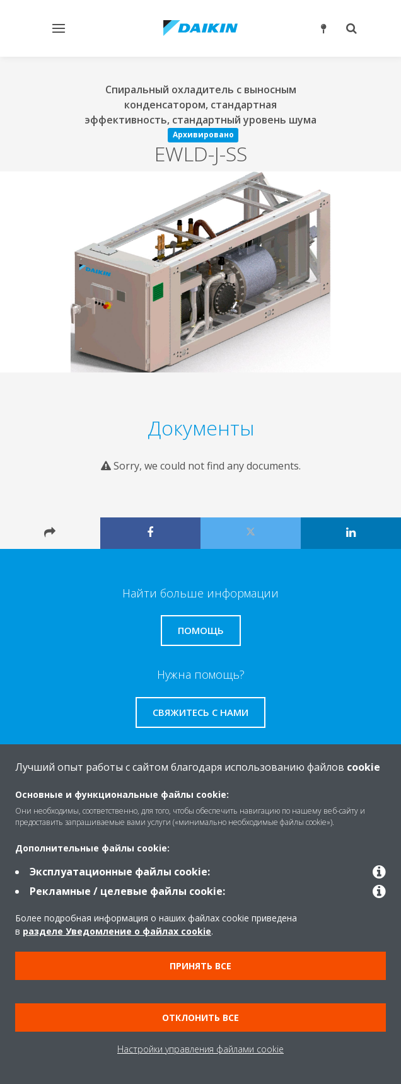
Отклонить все (200, 1017)
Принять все (200, 966)
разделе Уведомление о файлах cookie (117, 931)
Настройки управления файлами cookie (200, 1049)
